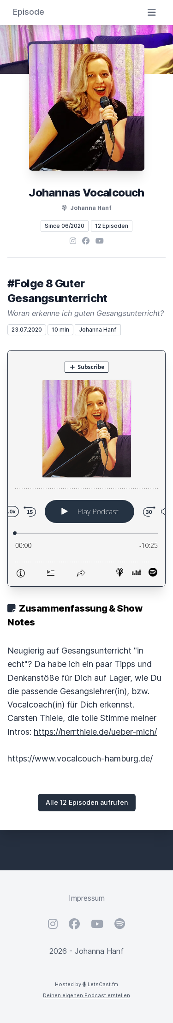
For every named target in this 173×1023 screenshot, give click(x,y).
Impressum (87, 898)
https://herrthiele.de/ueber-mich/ (95, 732)
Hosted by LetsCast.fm (86, 984)
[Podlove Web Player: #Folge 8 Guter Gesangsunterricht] (86, 468)
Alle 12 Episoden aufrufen (87, 802)
